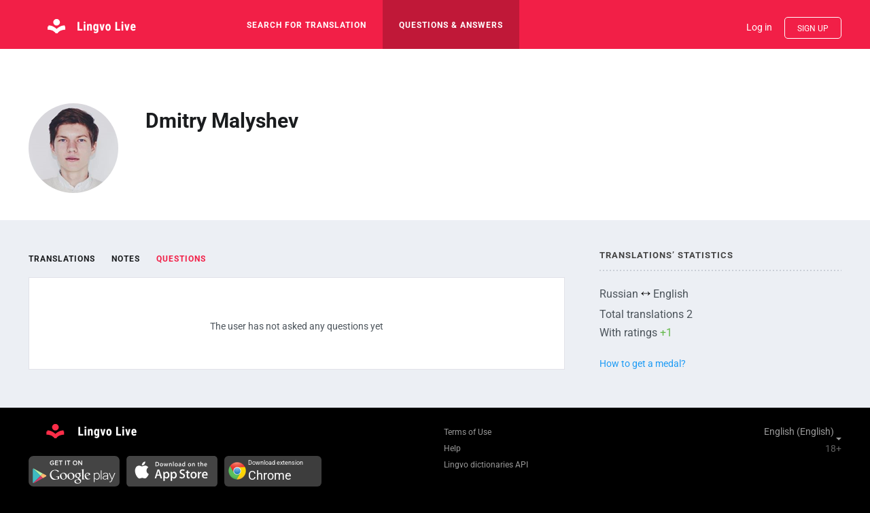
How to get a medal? (642, 363)
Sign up (813, 28)
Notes (125, 259)
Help (452, 448)
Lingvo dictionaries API (486, 465)
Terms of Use (467, 432)
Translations (62, 259)
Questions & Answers (451, 25)
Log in (759, 27)
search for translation (306, 25)
